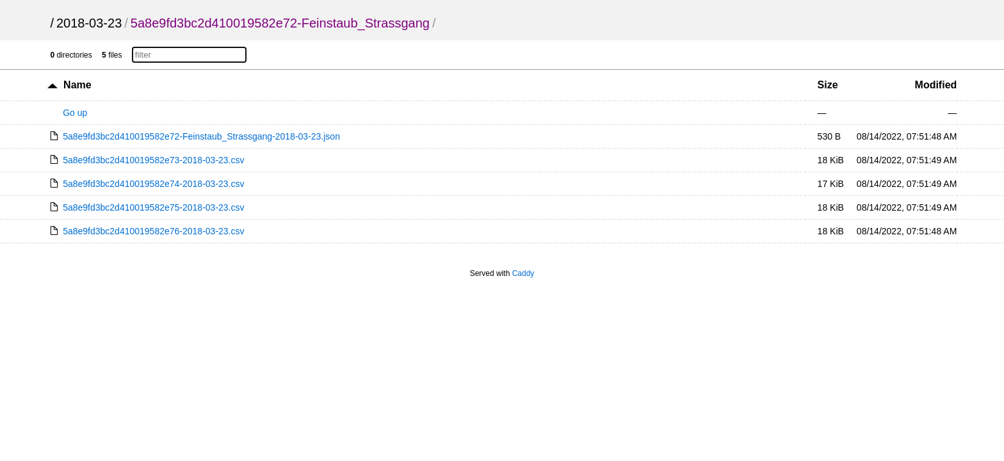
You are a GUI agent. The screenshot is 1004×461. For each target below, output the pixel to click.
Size (828, 84)
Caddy (523, 273)
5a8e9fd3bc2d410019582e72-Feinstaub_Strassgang (280, 23)
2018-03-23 (89, 23)
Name (77, 84)
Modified (936, 84)
